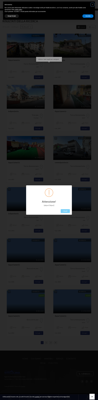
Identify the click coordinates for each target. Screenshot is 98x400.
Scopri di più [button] (12, 16)
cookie (37, 397)
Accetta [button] (87, 16)
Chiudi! (65, 211)
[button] (92, 4)
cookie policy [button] (18, 9)
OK (92, 397)
